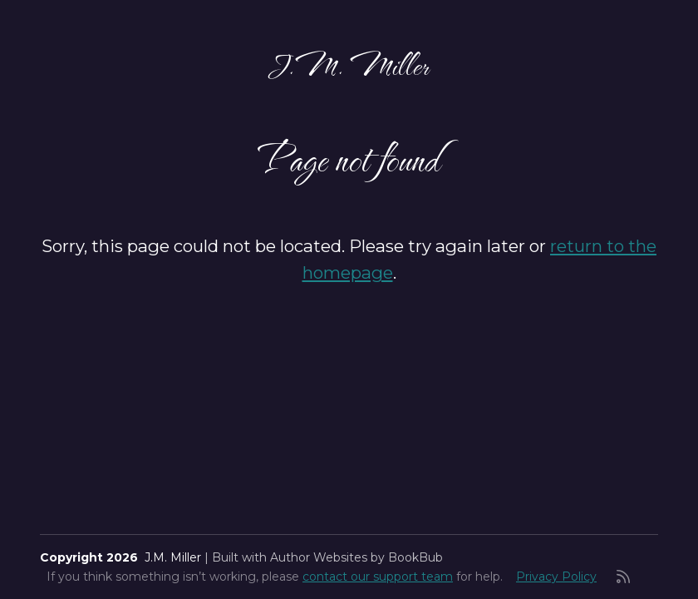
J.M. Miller (349, 64)
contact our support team (377, 576)
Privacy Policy (556, 576)
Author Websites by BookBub (356, 557)
